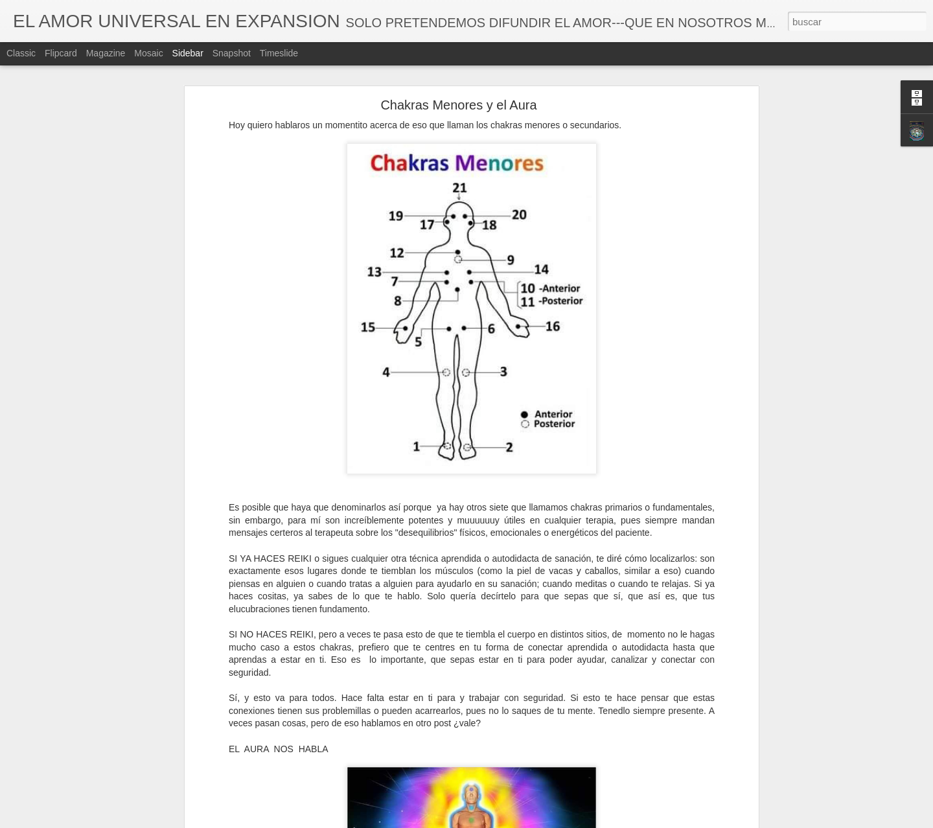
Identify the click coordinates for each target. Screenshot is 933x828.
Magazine (106, 53)
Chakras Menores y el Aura (458, 105)
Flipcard (61, 53)
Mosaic (148, 53)
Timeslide (279, 53)
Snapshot (232, 53)
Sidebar (187, 53)
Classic (21, 53)
